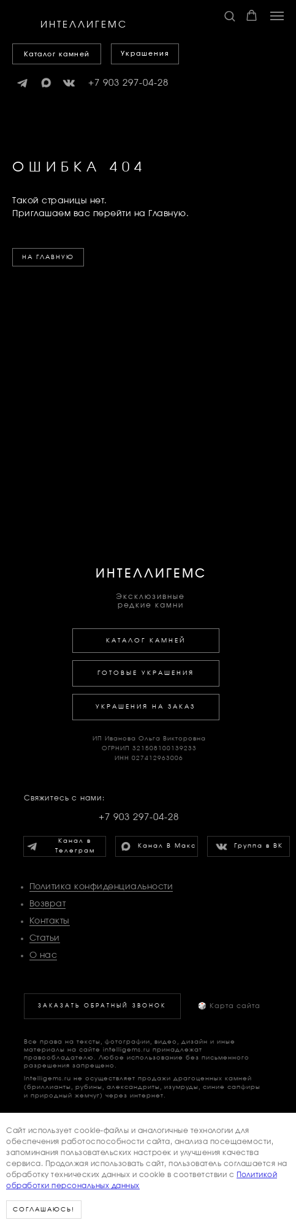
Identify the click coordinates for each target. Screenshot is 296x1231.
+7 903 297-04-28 (128, 83)
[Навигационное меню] (277, 16)
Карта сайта (229, 1006)
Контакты (49, 921)
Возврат (47, 904)
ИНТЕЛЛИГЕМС (151, 574)
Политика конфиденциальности (101, 887)
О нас (43, 955)
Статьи (44, 938)
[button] (229, 15)
